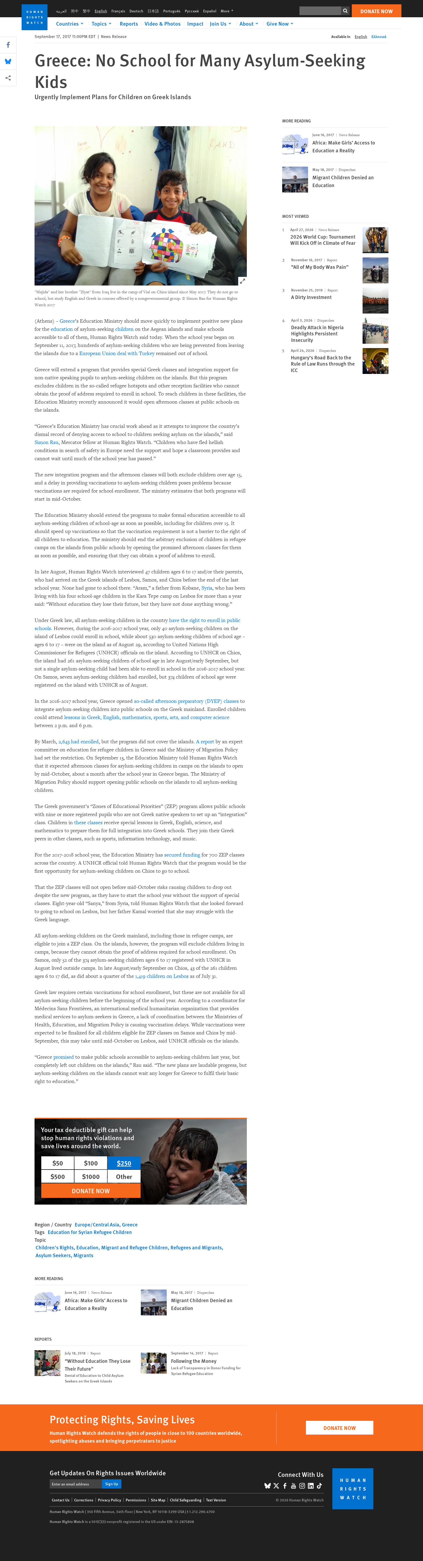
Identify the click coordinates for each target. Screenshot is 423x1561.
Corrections (83, 1499)
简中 (75, 10)
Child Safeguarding (186, 1499)
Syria (207, 588)
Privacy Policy (109, 1499)
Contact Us (61, 1499)
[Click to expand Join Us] (221, 23)
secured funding (182, 855)
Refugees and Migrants (196, 1247)
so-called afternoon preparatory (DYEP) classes (186, 701)
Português (171, 10)
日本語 (153, 10)
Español (209, 10)
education (62, 329)
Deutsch (136, 10)
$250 (124, 1162)
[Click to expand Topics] (102, 23)
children (124, 329)
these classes (88, 822)
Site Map (158, 1499)
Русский (192, 10)
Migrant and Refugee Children (134, 1247)
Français (118, 10)
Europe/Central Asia (97, 1224)
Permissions (136, 1499)
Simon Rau (47, 442)
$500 (57, 1176)
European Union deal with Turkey (117, 353)
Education (87, 1247)
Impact (195, 23)
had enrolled (85, 741)
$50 (57, 1162)
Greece (67, 321)
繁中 (86, 10)
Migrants (83, 1255)
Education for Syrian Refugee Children (90, 1232)
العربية (61, 10)
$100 (91, 1162)
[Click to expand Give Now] (281, 23)
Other (124, 1176)
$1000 (91, 1176)
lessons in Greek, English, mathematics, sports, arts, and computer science (146, 717)
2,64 (63, 741)
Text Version (216, 1499)
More (229, 10)
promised (63, 1057)
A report (205, 741)
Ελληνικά (378, 36)
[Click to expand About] (250, 23)
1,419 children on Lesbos (162, 976)
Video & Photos (163, 23)
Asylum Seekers (53, 1255)
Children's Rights (55, 1247)
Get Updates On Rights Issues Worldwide (108, 1472)
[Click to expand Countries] (70, 23)
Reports (129, 23)
